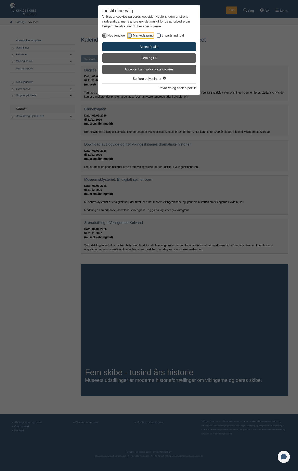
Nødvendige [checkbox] (116, 35)
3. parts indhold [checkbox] (173, 35)
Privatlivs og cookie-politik (177, 88)
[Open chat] (284, 457)
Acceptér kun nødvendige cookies (149, 69)
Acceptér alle (149, 47)
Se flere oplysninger (149, 78)
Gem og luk (149, 58)
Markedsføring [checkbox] (143, 35)
